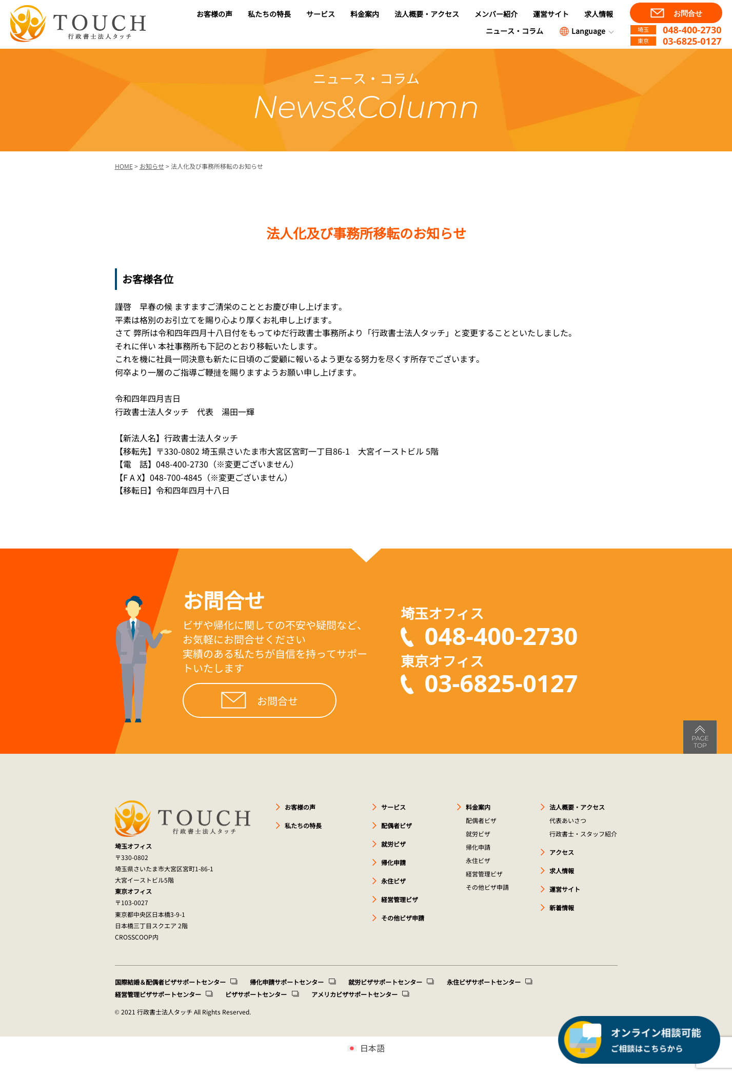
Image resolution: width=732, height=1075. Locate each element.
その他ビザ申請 (402, 917)
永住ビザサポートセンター (483, 982)
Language (582, 31)
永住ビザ (393, 880)
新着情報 (561, 907)
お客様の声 (214, 14)
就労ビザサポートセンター (385, 982)
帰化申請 (393, 862)
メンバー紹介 (496, 14)
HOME (124, 166)
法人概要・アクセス (426, 14)
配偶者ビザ (396, 825)
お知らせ (152, 166)
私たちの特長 (269, 14)
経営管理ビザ (399, 899)
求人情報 (598, 14)
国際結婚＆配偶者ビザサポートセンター (170, 982)
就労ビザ (393, 843)
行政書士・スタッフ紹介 (583, 833)
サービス (320, 14)
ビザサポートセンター (256, 994)
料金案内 (364, 14)
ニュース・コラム (514, 31)
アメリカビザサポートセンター (354, 994)
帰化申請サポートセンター (287, 982)
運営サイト (551, 14)
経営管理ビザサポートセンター (158, 994)
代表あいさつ (567, 820)
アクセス (561, 852)
